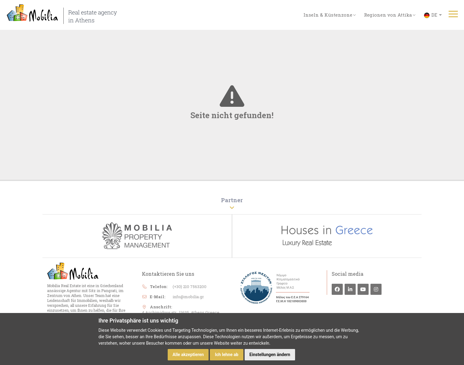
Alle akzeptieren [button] (188, 354)
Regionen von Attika (390, 15)
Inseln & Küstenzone (329, 15)
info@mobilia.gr (188, 297)
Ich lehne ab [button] (226, 354)
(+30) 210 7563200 (189, 287)
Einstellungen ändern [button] (270, 354)
